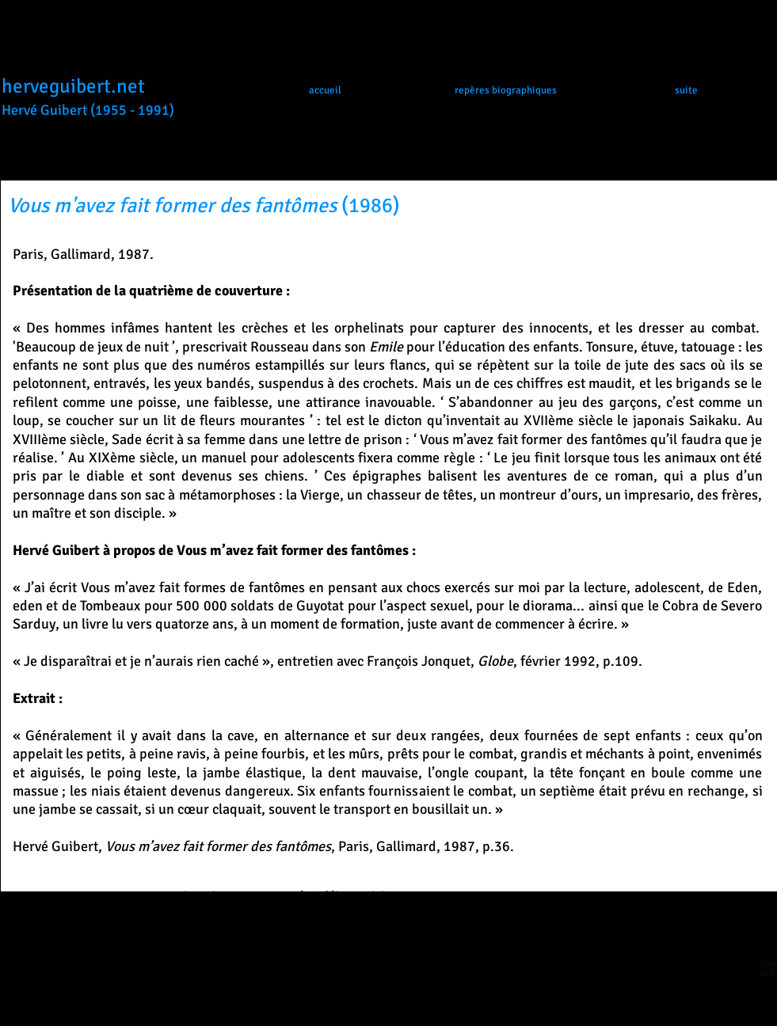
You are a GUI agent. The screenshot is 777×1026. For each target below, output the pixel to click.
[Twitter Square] (767, 968)
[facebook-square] (750, 968)
